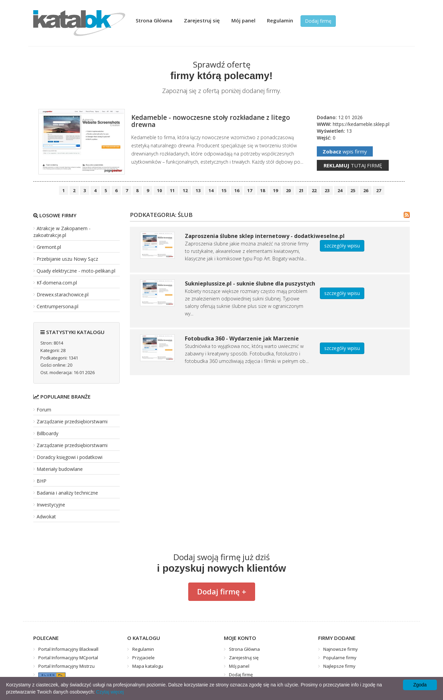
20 (288, 190)
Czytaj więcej (110, 692)
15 (223, 190)
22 (314, 190)
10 (159, 190)
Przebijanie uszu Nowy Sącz (67, 259)
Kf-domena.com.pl (57, 282)
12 (185, 190)
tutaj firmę (353, 165)
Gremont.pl (49, 247)
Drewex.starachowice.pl (63, 294)
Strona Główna (154, 20)
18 (262, 190)
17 (249, 190)
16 (236, 190)
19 (275, 190)
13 (198, 190)
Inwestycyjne (51, 504)
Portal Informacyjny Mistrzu (66, 666)
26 (365, 190)
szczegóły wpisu (342, 245)
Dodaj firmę (318, 21)
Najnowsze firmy (340, 649)
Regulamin (280, 20)
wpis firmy (345, 151)
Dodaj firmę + (221, 591)
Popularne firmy (340, 658)
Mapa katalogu (147, 666)
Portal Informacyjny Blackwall (68, 649)
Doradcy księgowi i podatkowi (69, 457)
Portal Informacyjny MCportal (68, 658)
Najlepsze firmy (339, 666)
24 (340, 190)
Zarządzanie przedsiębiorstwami (72, 421)
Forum (44, 409)
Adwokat (46, 516)
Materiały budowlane (60, 469)
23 (327, 190)
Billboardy (47, 433)
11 (172, 190)
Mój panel (243, 20)
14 (211, 190)
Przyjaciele (143, 658)
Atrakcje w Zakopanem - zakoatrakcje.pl (62, 231)
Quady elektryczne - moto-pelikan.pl (76, 271)
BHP (41, 481)
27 (378, 190)
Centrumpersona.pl (57, 306)
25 (352, 190)
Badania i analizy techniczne (67, 493)
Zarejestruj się (202, 20)
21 (301, 190)
